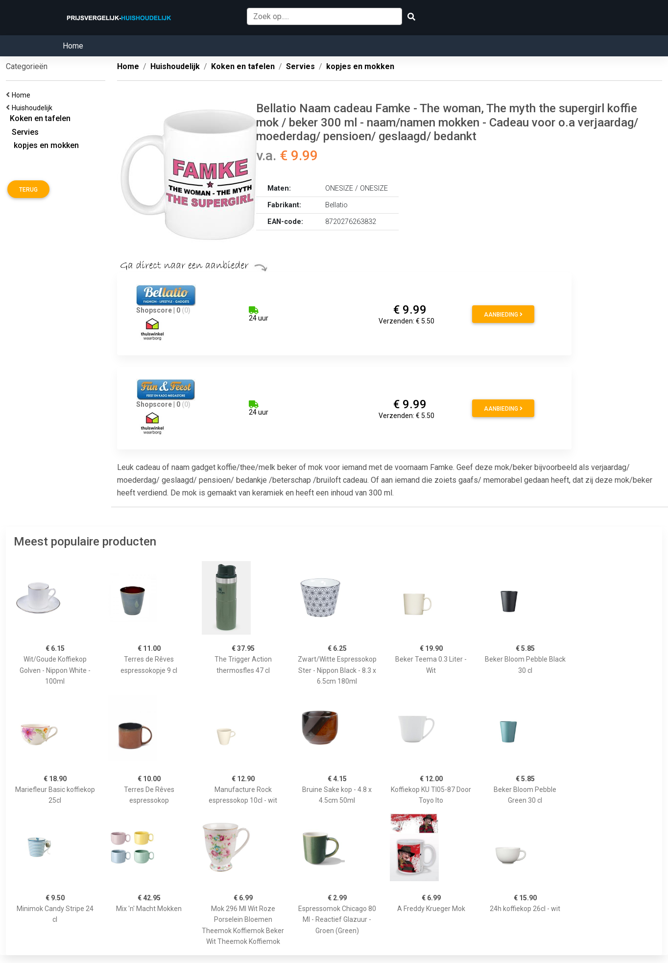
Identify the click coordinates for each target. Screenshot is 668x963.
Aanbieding (503, 314)
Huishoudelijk (33, 108)
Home (73, 45)
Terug (28, 189)
